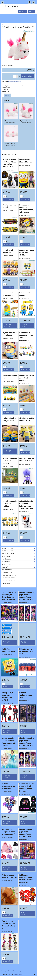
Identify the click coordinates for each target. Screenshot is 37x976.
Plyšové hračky (19, 556)
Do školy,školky (19, 564)
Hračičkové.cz (12, 6)
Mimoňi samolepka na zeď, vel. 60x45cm (26, 252)
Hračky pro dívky (19, 551)
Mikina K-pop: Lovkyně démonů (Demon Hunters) (8, 831)
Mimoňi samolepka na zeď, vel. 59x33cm (10, 503)
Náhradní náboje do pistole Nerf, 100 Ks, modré (27, 651)
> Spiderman (6, 583)
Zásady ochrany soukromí (19, 971)
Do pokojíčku (19, 561)
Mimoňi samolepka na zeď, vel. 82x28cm (26, 377)
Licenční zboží (19, 559)
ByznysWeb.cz (18, 974)
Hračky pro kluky (19, 548)
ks (5, 196)
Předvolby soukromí (6, 971)
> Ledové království (8, 580)
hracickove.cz (18, 589)
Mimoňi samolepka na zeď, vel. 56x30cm (10, 460)
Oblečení (19, 567)
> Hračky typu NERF (8, 578)
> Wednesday (6, 586)
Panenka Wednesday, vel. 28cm (25, 695)
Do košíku (27, 76)
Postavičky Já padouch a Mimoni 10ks (26, 335)
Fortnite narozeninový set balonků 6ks (8, 786)
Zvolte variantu (7, 325)
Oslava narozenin (7, 572)
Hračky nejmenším (19, 553)
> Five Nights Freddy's (9, 575)
